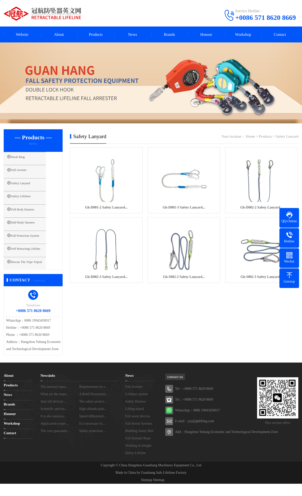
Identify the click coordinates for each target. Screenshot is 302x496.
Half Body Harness (29, 232)
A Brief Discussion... (93, 406)
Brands (169, 34)
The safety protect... (93, 414)
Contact (280, 34)
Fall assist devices (137, 428)
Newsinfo (48, 388)
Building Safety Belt (139, 443)
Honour (206, 34)
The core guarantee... (55, 443)
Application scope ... (55, 436)
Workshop (243, 34)
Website (22, 34)
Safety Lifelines (27, 203)
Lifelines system (136, 406)
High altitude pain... (93, 421)
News (132, 34)
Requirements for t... (93, 399)
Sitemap (146, 492)
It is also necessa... (53, 428)
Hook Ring (23, 159)
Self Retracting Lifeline (32, 260)
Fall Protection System (32, 246)
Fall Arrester (24, 174)
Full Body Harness (29, 217)
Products (96, 34)
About (59, 34)
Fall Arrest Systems (138, 436)
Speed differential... (92, 428)
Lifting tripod (134, 421)
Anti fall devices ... (54, 414)
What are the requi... (55, 406)
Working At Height (138, 458)
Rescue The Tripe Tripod (33, 275)
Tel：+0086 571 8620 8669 (194, 412)
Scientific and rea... (54, 421)
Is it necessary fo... (92, 436)
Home (250, 136)
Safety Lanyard (26, 188)
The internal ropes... (54, 399)
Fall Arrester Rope (138, 450)
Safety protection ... (92, 443)
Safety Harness (135, 414)
